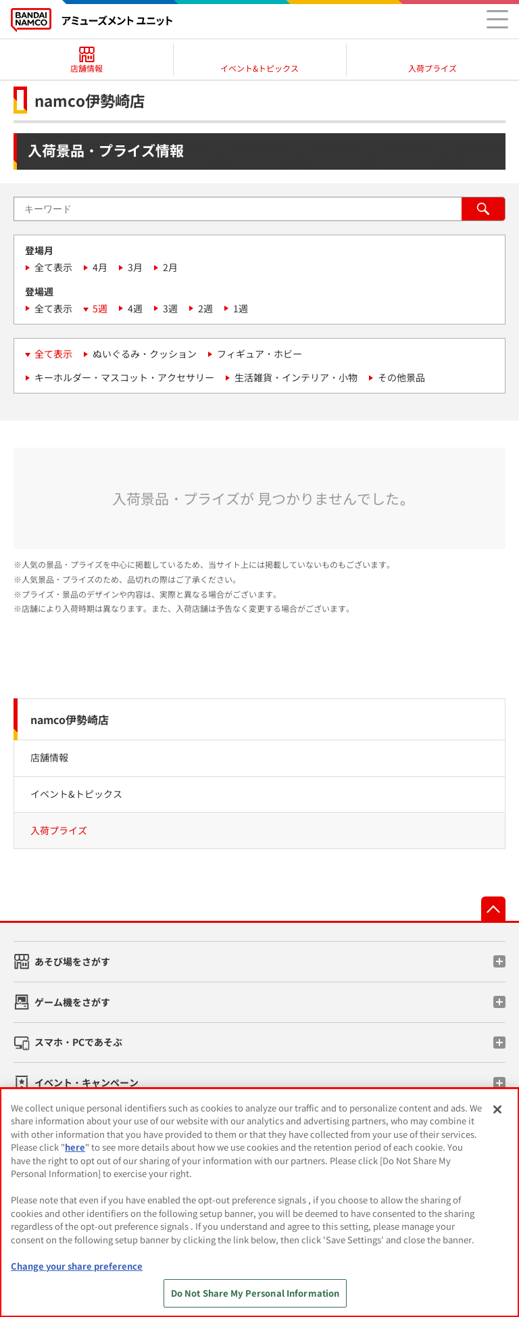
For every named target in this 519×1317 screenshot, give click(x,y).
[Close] (497, 1109)
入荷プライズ (58, 830)
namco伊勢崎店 (69, 719)
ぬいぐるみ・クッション (145, 353)
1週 (240, 308)
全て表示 (53, 267)
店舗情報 (49, 757)
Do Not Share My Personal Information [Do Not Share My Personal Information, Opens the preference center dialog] (255, 1293)
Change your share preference (77, 1266)
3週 (170, 308)
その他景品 (401, 377)
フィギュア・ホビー (259, 353)
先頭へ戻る (493, 908)
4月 (100, 267)
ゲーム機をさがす (72, 1002)
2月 (170, 267)
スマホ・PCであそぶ (78, 1042)
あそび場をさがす (72, 961)
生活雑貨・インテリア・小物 (295, 377)
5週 (100, 308)
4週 (135, 308)
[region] (259, 1202)
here (75, 1147)
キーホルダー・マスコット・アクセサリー (124, 377)
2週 (205, 308)
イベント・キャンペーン (86, 1082)
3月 (135, 267)
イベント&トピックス (76, 793)
